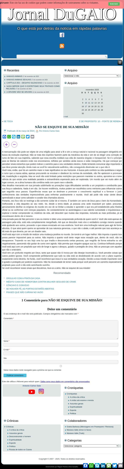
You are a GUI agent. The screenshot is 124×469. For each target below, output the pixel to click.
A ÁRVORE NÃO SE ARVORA (19, 92)
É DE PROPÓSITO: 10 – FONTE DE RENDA (99, 121)
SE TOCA (8, 121)
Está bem (114, 4)
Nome (6, 341)
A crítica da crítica (77, 397)
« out (66, 116)
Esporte (73, 410)
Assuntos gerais (76, 404)
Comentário (9, 318)
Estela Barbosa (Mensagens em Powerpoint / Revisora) (90, 427)
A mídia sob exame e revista (82, 400)
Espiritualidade (76, 407)
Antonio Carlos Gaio (51, 131)
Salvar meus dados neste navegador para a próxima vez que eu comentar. (32, 370)
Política (73, 413)
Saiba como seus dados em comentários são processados (65, 381)
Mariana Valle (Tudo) (75, 433)
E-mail (7, 350)
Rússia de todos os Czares (20, 449)
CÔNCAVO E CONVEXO (17, 285)
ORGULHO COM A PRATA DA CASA (23, 278)
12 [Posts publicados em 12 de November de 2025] (92, 103)
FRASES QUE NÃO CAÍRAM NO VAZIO (24, 292)
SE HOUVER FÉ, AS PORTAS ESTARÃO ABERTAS (30, 289)
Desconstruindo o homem (20, 436)
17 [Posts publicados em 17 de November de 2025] (86, 106)
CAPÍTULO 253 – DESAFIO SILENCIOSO (24, 83)
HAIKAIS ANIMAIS (14, 76)
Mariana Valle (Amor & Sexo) (79, 430)
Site (5, 358)
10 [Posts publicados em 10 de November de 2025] (86, 103)
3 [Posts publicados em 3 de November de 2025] (85, 99)
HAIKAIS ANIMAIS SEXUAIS (19, 80)
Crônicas (10, 427)
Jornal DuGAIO (62, 14)
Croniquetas (72, 394)
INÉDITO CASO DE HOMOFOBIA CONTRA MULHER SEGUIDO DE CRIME (41, 282)
